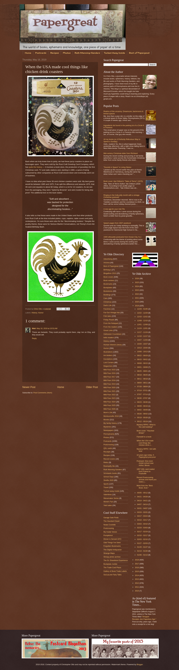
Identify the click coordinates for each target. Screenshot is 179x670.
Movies (106, 420)
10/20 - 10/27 (142, 344)
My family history (110, 423)
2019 (137, 306)
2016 (137, 567)
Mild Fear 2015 (109, 370)
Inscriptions (108, 359)
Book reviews (108, 280)
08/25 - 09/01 (142, 371)
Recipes (54, 53)
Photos (67, 53)
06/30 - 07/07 (142, 398)
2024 (137, 286)
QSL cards (107, 448)
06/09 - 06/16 (142, 406)
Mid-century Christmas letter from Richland (120, 153)
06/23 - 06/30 (142, 402)
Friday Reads (108, 320)
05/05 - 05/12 (142, 493)
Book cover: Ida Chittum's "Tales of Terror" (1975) (123, 181)
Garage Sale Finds (110, 517)
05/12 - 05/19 (142, 421)
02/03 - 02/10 (142, 539)
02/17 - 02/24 (142, 532)
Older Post (92, 387)
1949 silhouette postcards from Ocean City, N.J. (122, 237)
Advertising (107, 259)
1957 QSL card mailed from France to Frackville (146, 471)
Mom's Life (107, 412)
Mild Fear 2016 (109, 373)
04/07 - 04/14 (142, 504)
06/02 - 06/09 (142, 410)
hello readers (108, 337)
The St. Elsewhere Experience (115, 560)
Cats (105, 298)
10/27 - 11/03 (142, 340)
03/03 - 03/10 (142, 524)
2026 (137, 278)
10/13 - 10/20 (142, 348)
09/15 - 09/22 (142, 359)
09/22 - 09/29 (142, 355)
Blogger (140, 664)
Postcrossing (108, 445)
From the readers (110, 327)
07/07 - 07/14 (142, 394)
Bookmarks (107, 284)
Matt (34, 328)
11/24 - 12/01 (142, 328)
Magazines (107, 366)
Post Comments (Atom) (42, 393)
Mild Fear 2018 (109, 380)
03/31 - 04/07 (142, 508)
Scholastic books (110, 473)
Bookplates (107, 288)
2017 (137, 564)
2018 (137, 560)
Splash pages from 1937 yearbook (117, 223)
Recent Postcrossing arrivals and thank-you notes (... (146, 479)
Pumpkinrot (108, 535)
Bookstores (107, 291)
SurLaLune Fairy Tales (112, 575)
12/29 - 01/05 (142, 309)
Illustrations (108, 352)
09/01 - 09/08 (142, 367)
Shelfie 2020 (108, 480)
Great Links (108, 330)
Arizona (106, 263)
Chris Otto (38, 309)
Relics (105, 462)
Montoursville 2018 (111, 416)
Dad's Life (107, 305)
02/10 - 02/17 (142, 535)
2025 (137, 282)
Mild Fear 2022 (109, 395)
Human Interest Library (112, 345)
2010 (137, 591)
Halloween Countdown (112, 334)
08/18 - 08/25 (142, 375)
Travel (105, 487)
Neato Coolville (109, 525)
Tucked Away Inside (114, 53)
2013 (137, 579)
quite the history (35, 167)
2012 (137, 583)
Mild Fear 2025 (109, 405)
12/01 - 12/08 (142, 324)
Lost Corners (108, 362)
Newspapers (108, 430)
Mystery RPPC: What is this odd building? (146, 426)
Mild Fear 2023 (109, 398)
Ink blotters (107, 355)
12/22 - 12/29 (142, 313)
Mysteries (107, 427)
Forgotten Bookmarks (112, 546)
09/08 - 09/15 (142, 363)
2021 (137, 298)
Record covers (109, 459)
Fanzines (107, 309)
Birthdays (107, 270)
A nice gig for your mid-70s (114, 209)
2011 (137, 587)
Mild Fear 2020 (109, 387)
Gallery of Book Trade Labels (115, 571)
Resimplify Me (109, 466)
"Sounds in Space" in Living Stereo (117, 167)
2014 (137, 575)
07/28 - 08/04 (142, 386)
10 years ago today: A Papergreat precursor (146, 456)
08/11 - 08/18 (142, 379)
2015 (137, 571)
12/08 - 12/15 (142, 320)
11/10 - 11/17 (142, 336)
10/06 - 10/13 (142, 352)
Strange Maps (109, 553)
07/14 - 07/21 (142, 390)
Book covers (108, 277)
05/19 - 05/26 (142, 417)
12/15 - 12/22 (142, 317)
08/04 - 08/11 (142, 383)
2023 (137, 290)
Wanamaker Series (111, 498)
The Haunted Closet (111, 521)
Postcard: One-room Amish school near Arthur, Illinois (145, 463)
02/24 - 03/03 (142, 528)
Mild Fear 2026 (109, 409)
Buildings (107, 295)
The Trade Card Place (112, 567)
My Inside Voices (110, 532)
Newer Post (28, 387)
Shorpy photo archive (112, 557)
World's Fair (108, 502)
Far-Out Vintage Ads (111, 312)
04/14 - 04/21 (142, 501)
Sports (106, 484)
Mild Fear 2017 (109, 377)
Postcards (40, 53)
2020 (137, 302)
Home (28, 53)
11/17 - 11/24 (142, 332)
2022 (137, 294)
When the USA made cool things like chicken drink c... (145, 443)
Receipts (106, 452)
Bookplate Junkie (110, 564)
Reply (34, 338)
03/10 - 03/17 (142, 520)
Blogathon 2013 (109, 273)
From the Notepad (110, 323)
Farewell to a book (144, 437)
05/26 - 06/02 (142, 414)
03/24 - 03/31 (142, 512)
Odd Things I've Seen (112, 542)
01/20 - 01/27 (142, 547)
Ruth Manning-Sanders (87, 53)
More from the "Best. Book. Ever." (145, 487)
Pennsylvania (108, 434)
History (34, 313)
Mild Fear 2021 (109, 391)
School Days (108, 477)
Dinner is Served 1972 (112, 539)
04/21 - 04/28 (142, 497)
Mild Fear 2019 (109, 384)
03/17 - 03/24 (142, 516)
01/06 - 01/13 (142, 555)
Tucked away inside (111, 491)
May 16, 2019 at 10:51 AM (46, 328)
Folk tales (107, 316)
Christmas (107, 302)
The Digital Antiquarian (112, 550)
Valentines (107, 494)
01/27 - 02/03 (142, 543)
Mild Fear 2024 (109, 402)
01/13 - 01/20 (142, 551)
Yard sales (107, 505)
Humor (40, 313)
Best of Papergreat (139, 53)
